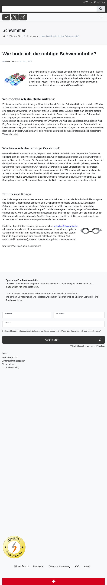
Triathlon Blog (16, 36)
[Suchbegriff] (49, 9)
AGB (77, 566)
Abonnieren (73, 340)
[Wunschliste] (85, 2)
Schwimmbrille (40, 71)
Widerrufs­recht (21, 566)
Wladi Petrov (12, 61)
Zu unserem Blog (10, 367)
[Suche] (101, 9)
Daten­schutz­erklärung (59, 566)
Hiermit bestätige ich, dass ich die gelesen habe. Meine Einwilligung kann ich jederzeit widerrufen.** (53, 331)
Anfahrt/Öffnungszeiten (13, 361)
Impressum (38, 566)
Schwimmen (32, 36)
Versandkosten (9, 364)
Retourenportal (9, 357)
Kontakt (87, 566)
